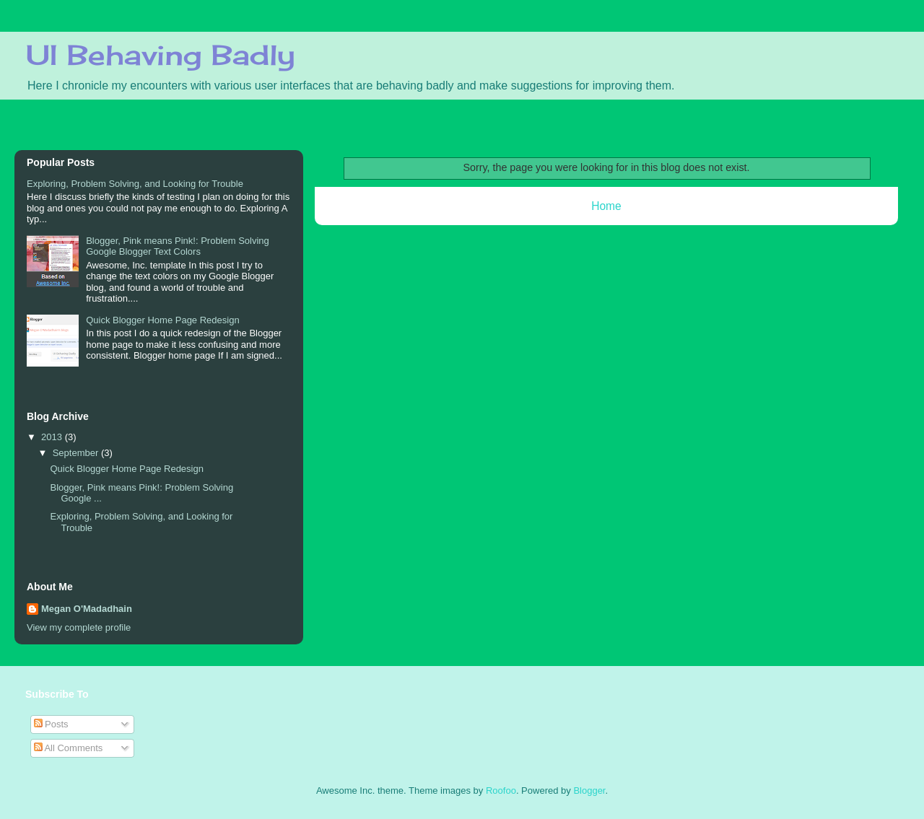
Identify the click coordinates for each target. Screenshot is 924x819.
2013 (53, 437)
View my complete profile (79, 627)
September (77, 452)
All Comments (68, 748)
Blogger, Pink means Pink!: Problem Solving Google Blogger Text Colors (177, 246)
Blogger (589, 790)
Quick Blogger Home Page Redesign (162, 320)
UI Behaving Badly (160, 54)
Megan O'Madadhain (86, 608)
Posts (51, 724)
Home (606, 206)
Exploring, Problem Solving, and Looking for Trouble (135, 183)
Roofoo (501, 790)
